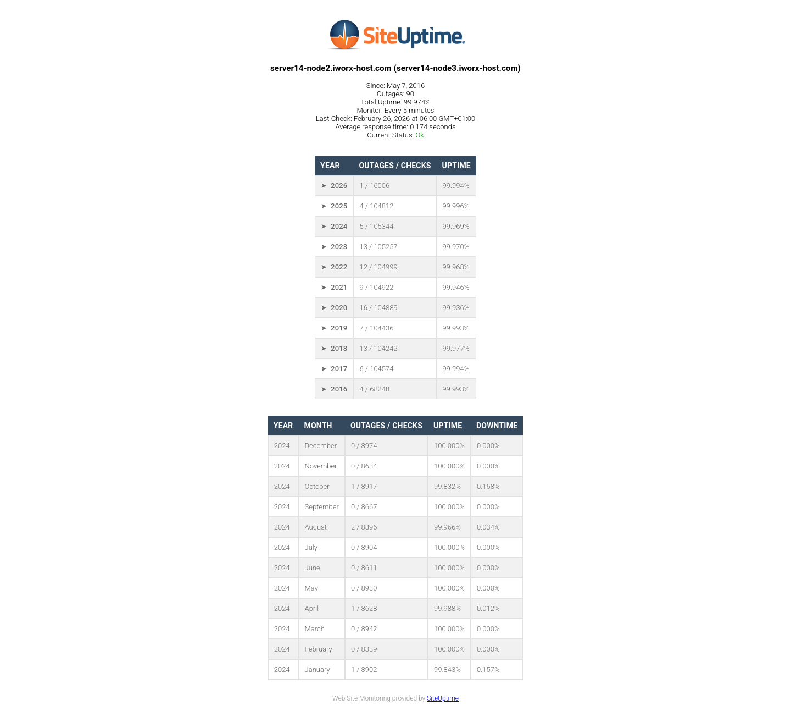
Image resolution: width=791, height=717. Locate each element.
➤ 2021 (334, 287)
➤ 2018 (334, 348)
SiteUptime (443, 698)
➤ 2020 (334, 308)
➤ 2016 (334, 389)
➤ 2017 (334, 369)
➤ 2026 (334, 185)
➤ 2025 (334, 206)
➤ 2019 (334, 328)
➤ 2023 (334, 246)
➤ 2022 (334, 267)
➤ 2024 (334, 226)
